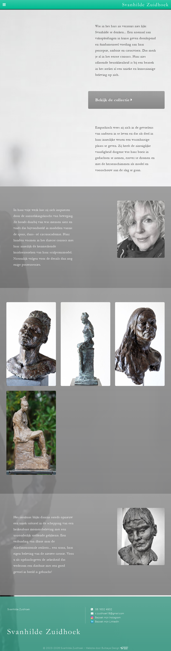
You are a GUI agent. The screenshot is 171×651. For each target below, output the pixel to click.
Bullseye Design (110, 648)
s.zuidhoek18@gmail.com (109, 613)
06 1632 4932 (103, 609)
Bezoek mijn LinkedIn (107, 621)
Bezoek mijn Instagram (108, 617)
